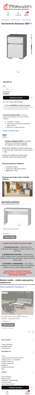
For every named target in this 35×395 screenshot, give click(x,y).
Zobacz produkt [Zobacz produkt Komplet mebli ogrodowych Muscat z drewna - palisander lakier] (8, 325)
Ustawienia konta (6, 346)
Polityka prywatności (7, 367)
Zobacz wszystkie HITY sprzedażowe (13, 287)
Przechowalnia (5, 348)
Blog (2, 369)
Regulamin (4, 365)
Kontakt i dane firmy (7, 361)
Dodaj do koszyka (16, 98)
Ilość (4, 86)
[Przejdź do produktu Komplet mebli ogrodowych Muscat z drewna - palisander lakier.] (17, 303)
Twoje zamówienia (7, 344)
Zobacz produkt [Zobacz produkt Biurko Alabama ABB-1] (10, 237)
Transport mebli (6, 382)
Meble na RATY (6, 378)
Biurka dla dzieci (26, 20)
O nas (3, 356)
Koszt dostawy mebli (7, 384)
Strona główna (5, 20)
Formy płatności (6, 376)
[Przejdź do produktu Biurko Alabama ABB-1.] (17, 216)
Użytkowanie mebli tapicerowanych (12, 358)
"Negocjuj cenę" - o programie (10, 359)
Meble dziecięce (15, 20)
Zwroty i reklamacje (7, 363)
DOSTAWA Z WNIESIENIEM (9, 380)
